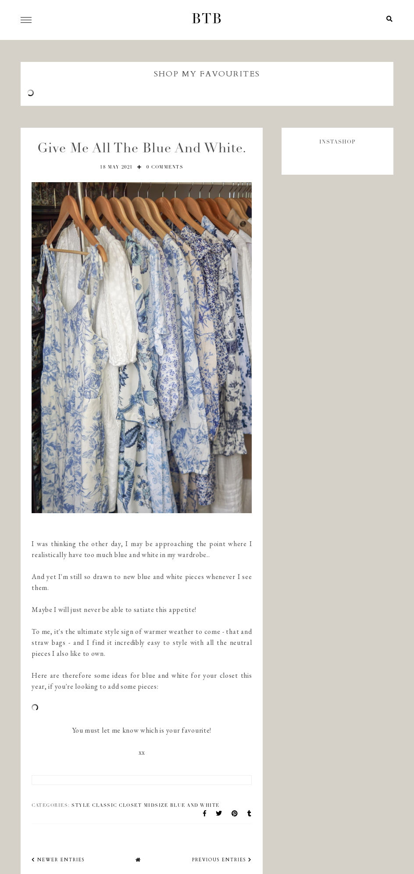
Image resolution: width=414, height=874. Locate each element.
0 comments (164, 167)
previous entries (222, 860)
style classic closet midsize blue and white (145, 805)
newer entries (58, 860)
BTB (207, 20)
